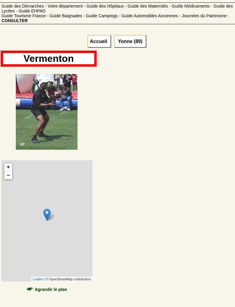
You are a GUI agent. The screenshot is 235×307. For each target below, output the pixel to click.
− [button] (8, 175)
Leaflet (38, 279)
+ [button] (8, 167)
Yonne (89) (130, 41)
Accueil (99, 41)
